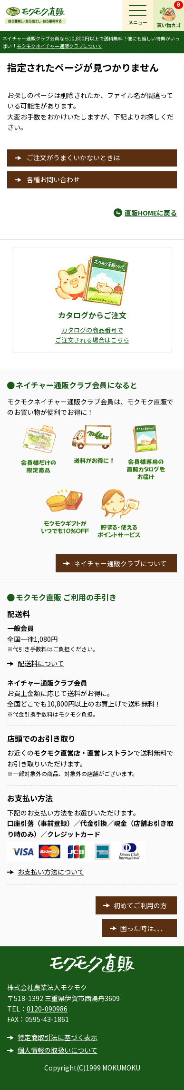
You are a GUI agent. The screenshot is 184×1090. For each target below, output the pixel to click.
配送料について (41, 663)
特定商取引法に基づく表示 (57, 1037)
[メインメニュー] (137, 15)
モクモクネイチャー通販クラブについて (59, 45)
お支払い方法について (51, 871)
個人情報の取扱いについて (57, 1050)
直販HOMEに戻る (151, 212)
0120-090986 (47, 1008)
